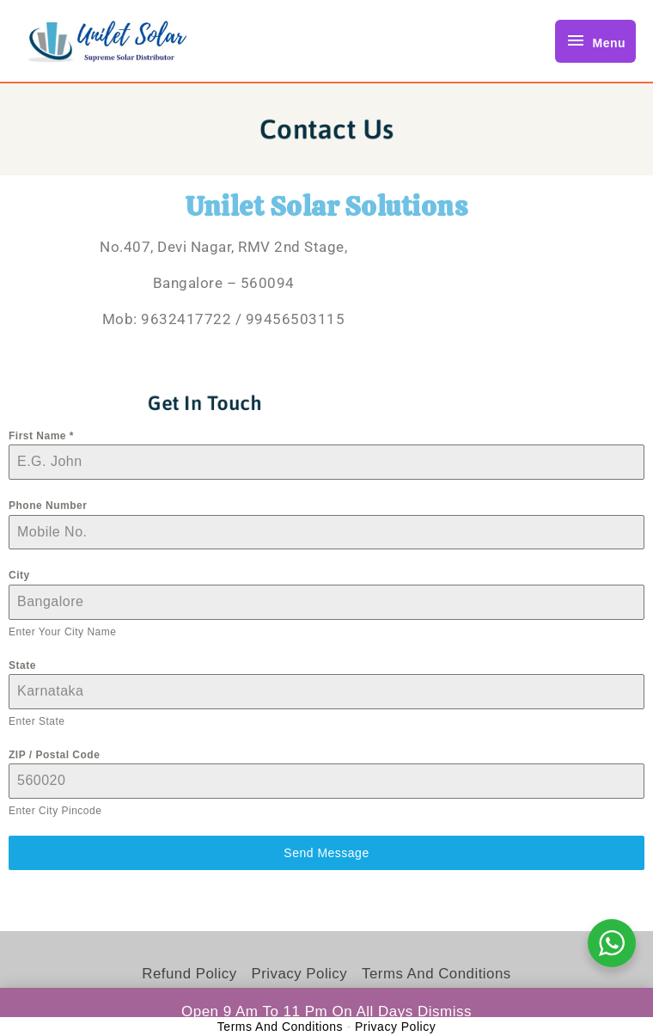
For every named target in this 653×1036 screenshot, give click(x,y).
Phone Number (48, 506)
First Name (41, 436)
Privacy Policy (299, 974)
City (19, 575)
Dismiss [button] (445, 1011)
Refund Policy (187, 974)
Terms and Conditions (437, 974)
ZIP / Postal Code (54, 755)
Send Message (326, 853)
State (22, 665)
